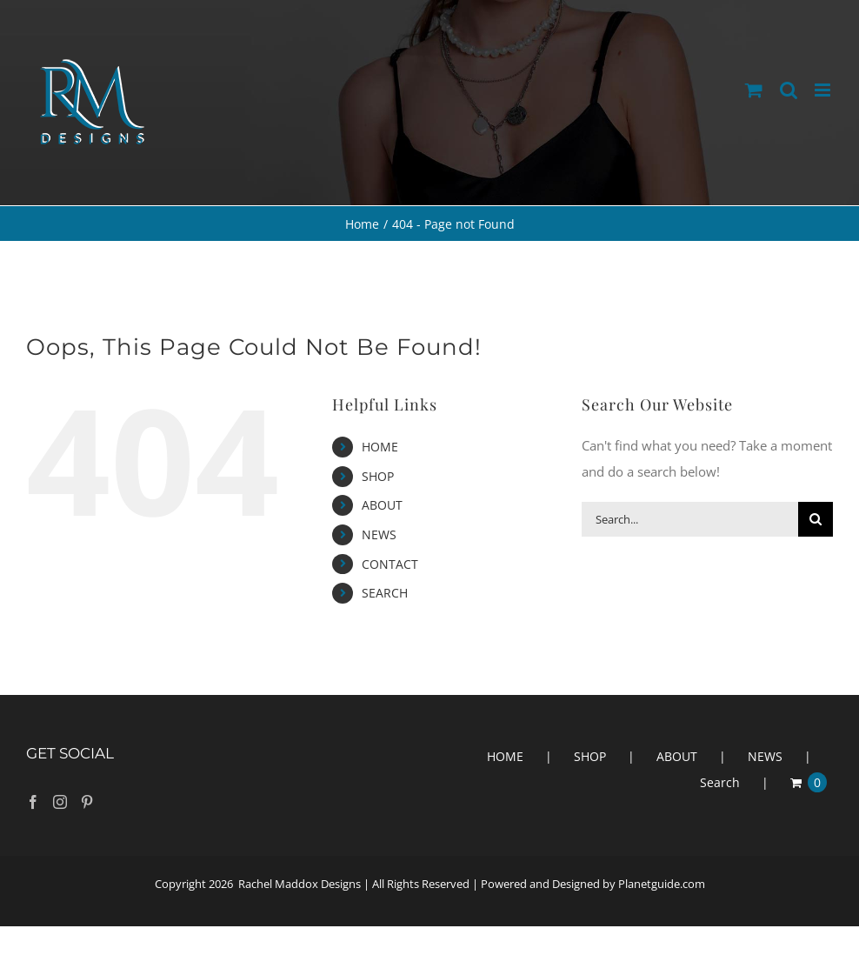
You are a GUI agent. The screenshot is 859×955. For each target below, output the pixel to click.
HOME (380, 446)
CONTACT (390, 564)
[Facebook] (33, 802)
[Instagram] (60, 802)
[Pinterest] (87, 802)
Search (720, 782)
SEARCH (385, 592)
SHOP (378, 476)
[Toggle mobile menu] (824, 90)
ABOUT (382, 505)
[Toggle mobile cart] (753, 90)
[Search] (815, 519)
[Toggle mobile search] (788, 90)
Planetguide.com (661, 884)
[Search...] (690, 519)
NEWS (379, 534)
